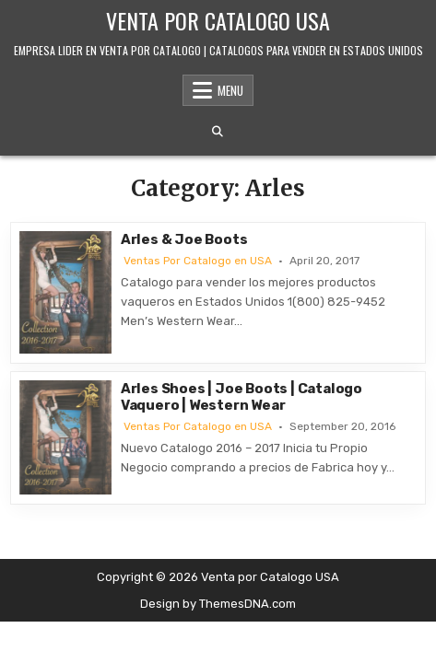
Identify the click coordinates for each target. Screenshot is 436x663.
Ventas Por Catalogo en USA (198, 260)
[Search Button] (218, 132)
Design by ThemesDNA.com (218, 604)
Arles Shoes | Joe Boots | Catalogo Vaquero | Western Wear (241, 396)
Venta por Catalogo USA (218, 20)
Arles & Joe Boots (184, 239)
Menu (230, 90)
